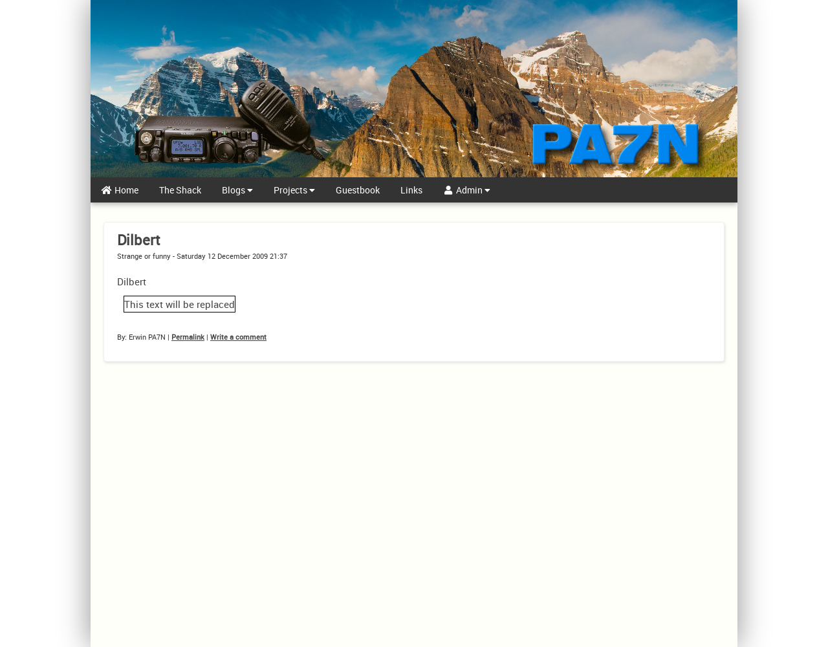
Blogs (237, 190)
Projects (294, 190)
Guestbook (358, 190)
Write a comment (238, 337)
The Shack (180, 190)
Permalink (187, 337)
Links (411, 190)
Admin (467, 190)
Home (119, 190)
